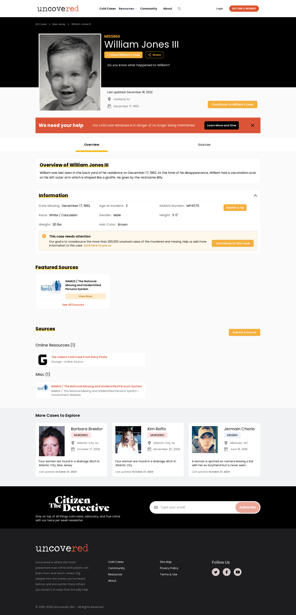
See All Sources (73, 305)
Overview (91, 144)
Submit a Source (244, 332)
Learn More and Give (221, 125)
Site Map (166, 562)
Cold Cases (107, 9)
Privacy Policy (169, 568)
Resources (115, 574)
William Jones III (81, 24)
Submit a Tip (235, 208)
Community (148, 9)
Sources (204, 144)
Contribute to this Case (233, 243)
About (167, 9)
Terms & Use (168, 574)
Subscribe (247, 507)
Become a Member (244, 8)
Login (219, 8)
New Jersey (59, 24)
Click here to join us (97, 245)
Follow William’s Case (123, 55)
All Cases (41, 24)
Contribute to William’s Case (232, 104)
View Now (85, 296)
